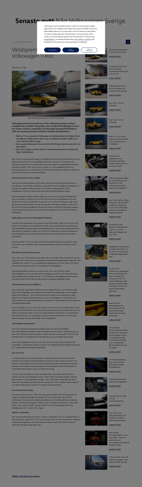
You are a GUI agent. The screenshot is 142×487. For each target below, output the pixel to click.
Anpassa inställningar (89, 49)
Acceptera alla (52, 50)
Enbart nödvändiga (70, 49)
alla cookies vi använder (83, 39)
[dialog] (71, 243)
